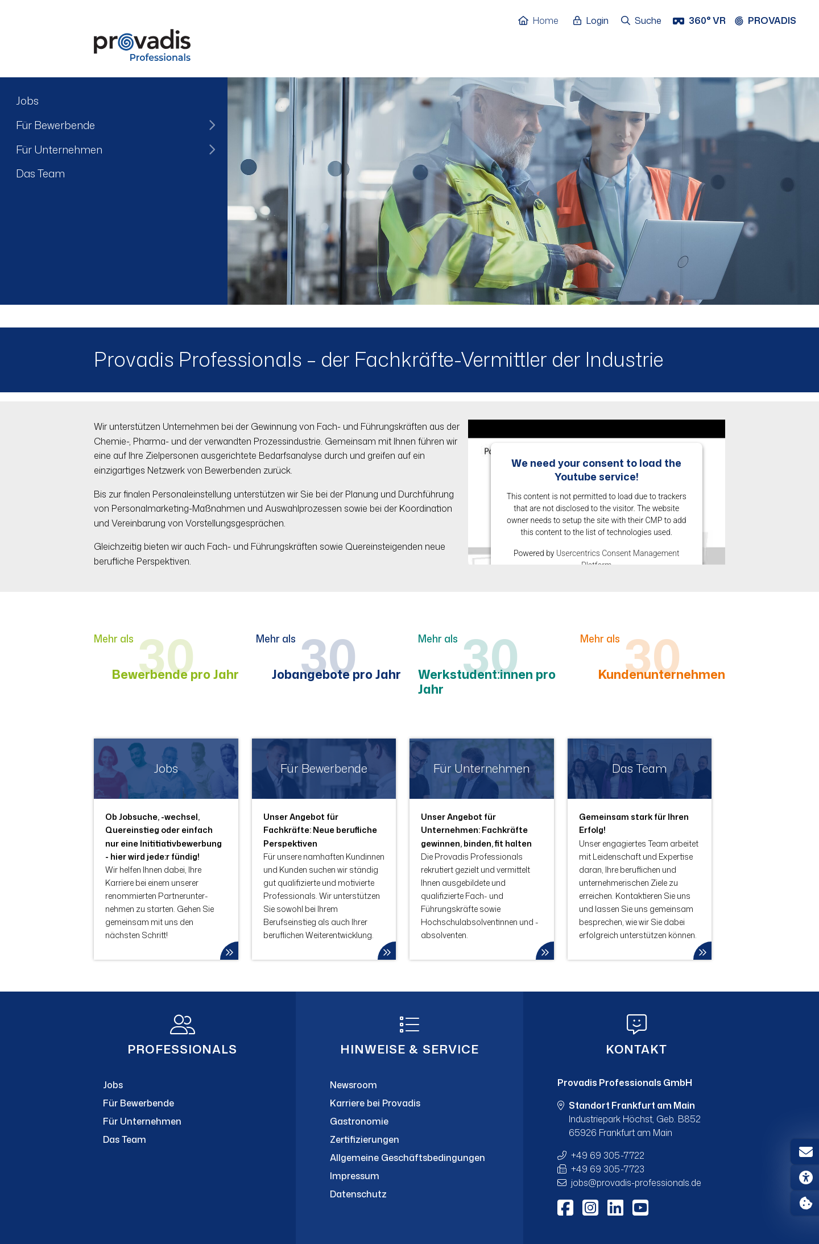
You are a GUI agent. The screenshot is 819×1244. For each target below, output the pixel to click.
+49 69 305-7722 (607, 1155)
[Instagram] (590, 1208)
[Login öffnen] (594, 21)
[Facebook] (565, 1208)
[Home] (544, 21)
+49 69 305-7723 (607, 1169)
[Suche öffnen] (642, 21)
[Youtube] (640, 1208)
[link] (166, 849)
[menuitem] (114, 101)
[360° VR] (700, 21)
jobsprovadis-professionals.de (636, 1182)
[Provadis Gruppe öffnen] (771, 21)
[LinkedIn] (615, 1208)
